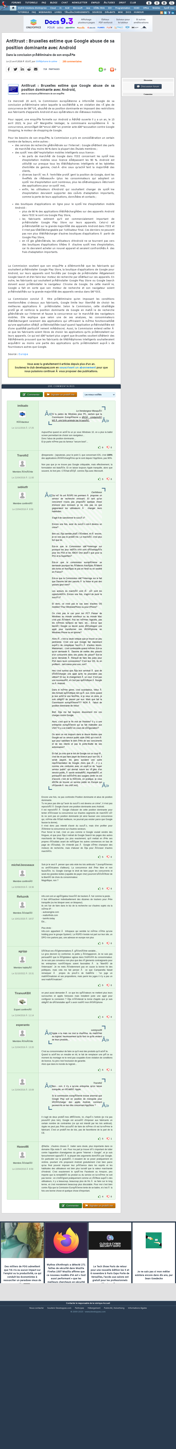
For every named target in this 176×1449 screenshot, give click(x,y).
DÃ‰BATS (110, 12)
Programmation (122, 8)
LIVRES (58, 12)
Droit (122, 2)
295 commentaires (72, 80)
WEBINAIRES (45, 12)
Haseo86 (23, 1203)
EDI (110, 8)
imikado (22, 462)
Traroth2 (23, 512)
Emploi (95, 2)
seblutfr (23, 544)
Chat (64, 2)
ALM (67, 8)
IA (60, 8)
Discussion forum (148, 86)
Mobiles (156, 8)
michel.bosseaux (22, 922)
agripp (22, 1008)
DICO (128, 12)
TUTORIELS (23, 12)
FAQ (43, 2)
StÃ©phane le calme (46, 80)
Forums (16, 2)
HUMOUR (139, 12)
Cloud (53, 8)
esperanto (22, 1082)
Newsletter (79, 2)
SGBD (137, 8)
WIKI (120, 12)
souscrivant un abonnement (77, 387)
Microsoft (77, 8)
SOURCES (97, 12)
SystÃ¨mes (169, 8)
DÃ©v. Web (99, 8)
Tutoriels (31, 2)
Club (133, 2)
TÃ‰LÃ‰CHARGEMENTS (76, 12)
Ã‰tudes (109, 2)
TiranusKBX (23, 1050)
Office (146, 8)
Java (88, 8)
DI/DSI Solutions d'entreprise (32, 8)
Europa (23, 373)
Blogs (54, 2)
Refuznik (23, 953)
